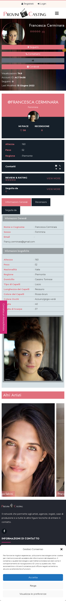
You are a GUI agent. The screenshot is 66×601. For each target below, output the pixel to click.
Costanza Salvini (13, 494)
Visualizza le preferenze (33, 593)
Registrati (27, 3)
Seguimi (33, 47)
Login (42, 3)
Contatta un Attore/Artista (3, 317)
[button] (61, 549)
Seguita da (11, 210)
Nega (33, 585)
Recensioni (41, 202)
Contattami (33, 54)
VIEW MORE (54, 178)
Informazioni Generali (16, 202)
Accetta (33, 577)
